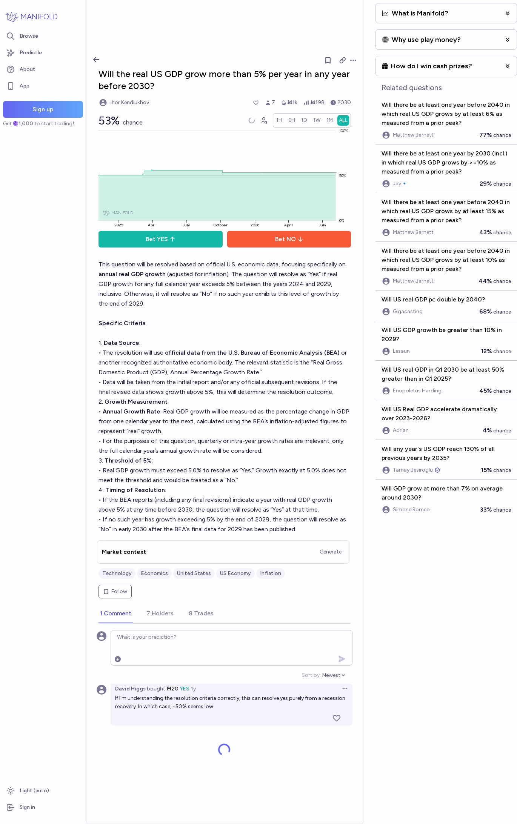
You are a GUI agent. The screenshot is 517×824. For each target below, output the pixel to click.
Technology (117, 573)
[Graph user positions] (263, 120)
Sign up (43, 109)
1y (193, 689)
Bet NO (289, 239)
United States (194, 573)
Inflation (270, 573)
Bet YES (160, 239)
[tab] (115, 613)
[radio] (279, 120)
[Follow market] (327, 60)
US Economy (235, 573)
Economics (154, 573)
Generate (331, 552)
